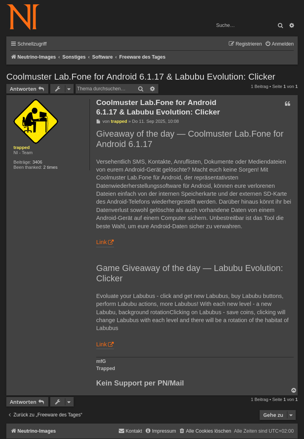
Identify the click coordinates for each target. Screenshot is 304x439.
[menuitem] (279, 44)
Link (101, 242)
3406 (37, 162)
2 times (50, 167)
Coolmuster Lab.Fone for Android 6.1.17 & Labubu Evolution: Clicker (141, 77)
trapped (21, 147)
